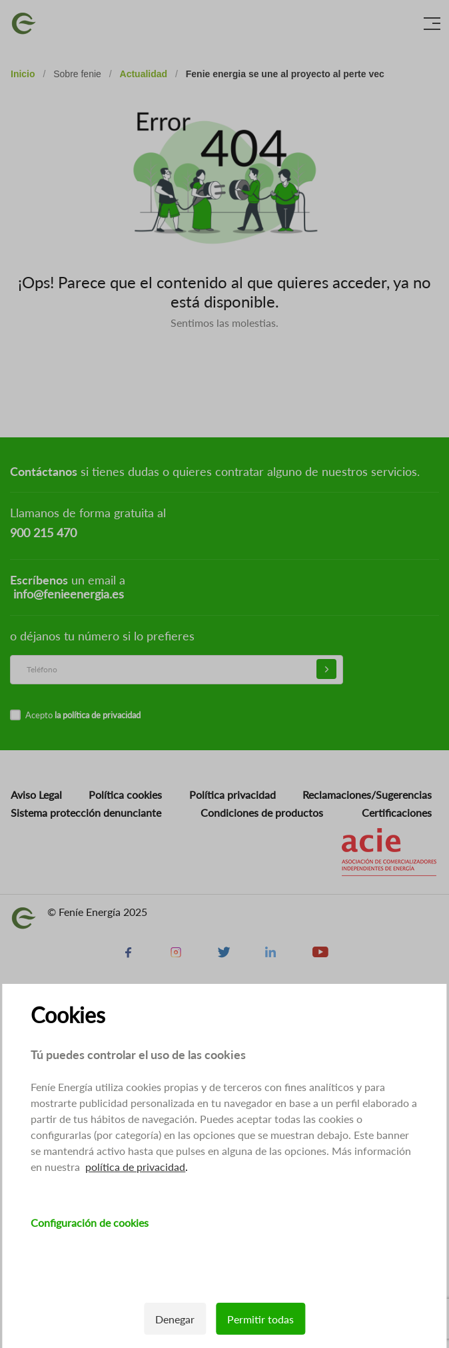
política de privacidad (135, 1166)
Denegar (175, 1319)
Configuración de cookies (90, 1222)
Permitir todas (260, 1319)
